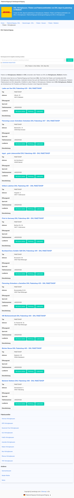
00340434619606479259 (8, 62)
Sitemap (43, 491)
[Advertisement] (37, 43)
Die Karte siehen (20, 111)
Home (2, 23)
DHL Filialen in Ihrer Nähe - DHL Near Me (37, 66)
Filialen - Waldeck (53, 23)
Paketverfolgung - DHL (13, 23)
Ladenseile (40, 111)
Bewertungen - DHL (28, 23)
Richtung (30, 111)
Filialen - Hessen (41, 23)
